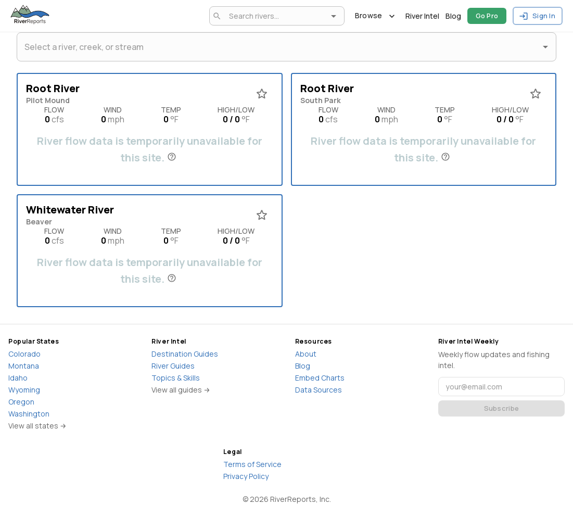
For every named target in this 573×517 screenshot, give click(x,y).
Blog (453, 16)
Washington (28, 414)
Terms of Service (252, 464)
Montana (23, 366)
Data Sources (318, 390)
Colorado (24, 354)
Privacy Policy (246, 476)
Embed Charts (320, 378)
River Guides (173, 366)
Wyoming (24, 390)
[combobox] (275, 15)
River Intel (422, 16)
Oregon (21, 402)
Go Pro (487, 16)
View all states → (37, 426)
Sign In (538, 16)
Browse (375, 16)
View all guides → (180, 390)
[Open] (333, 16)
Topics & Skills (175, 378)
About (305, 354)
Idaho (18, 378)
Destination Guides (184, 354)
